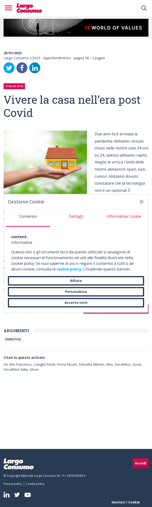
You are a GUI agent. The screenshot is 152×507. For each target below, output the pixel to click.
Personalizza (76, 291)
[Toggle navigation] (10, 8)
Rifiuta (76, 280)
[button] (141, 202)
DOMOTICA (13, 339)
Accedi (140, 463)
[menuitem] (14, 484)
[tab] (28, 218)
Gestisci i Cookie (125, 502)
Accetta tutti (76, 302)
